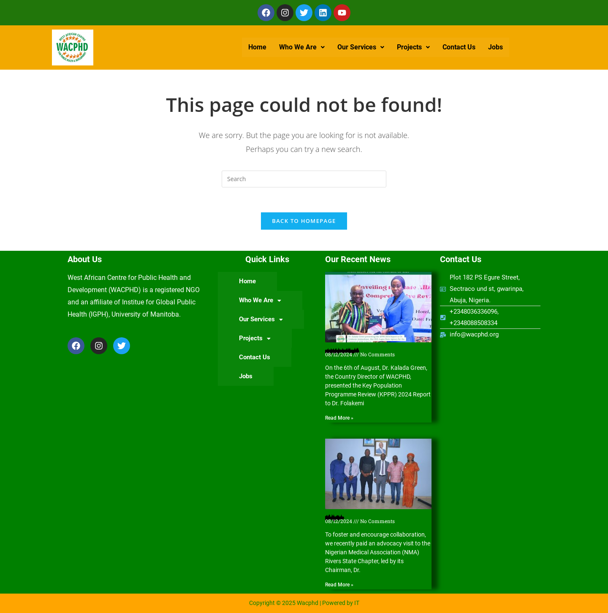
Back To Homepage (304, 221)
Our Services (360, 47)
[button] (302, 47)
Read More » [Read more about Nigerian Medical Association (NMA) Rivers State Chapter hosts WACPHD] (339, 585)
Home (257, 47)
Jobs (495, 47)
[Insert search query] (304, 179)
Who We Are (302, 47)
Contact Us (458, 47)
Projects (413, 47)
